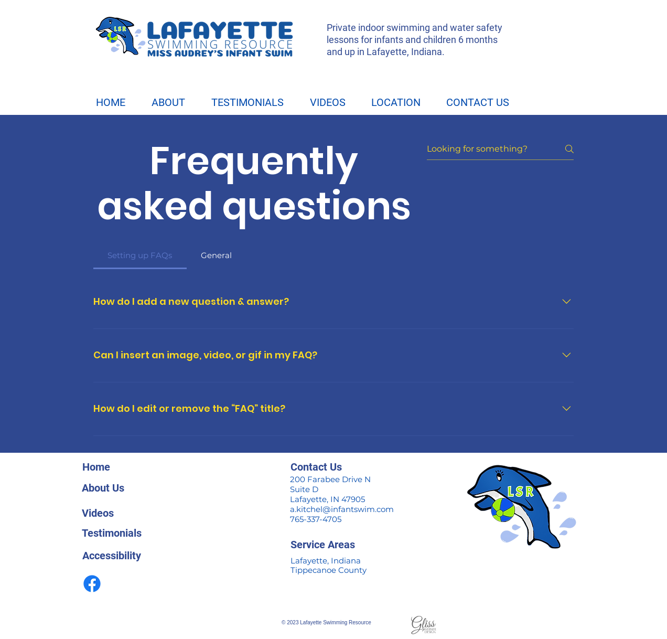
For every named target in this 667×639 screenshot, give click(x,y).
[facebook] (92, 583)
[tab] (140, 255)
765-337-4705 (315, 519)
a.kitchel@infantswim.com (343, 509)
